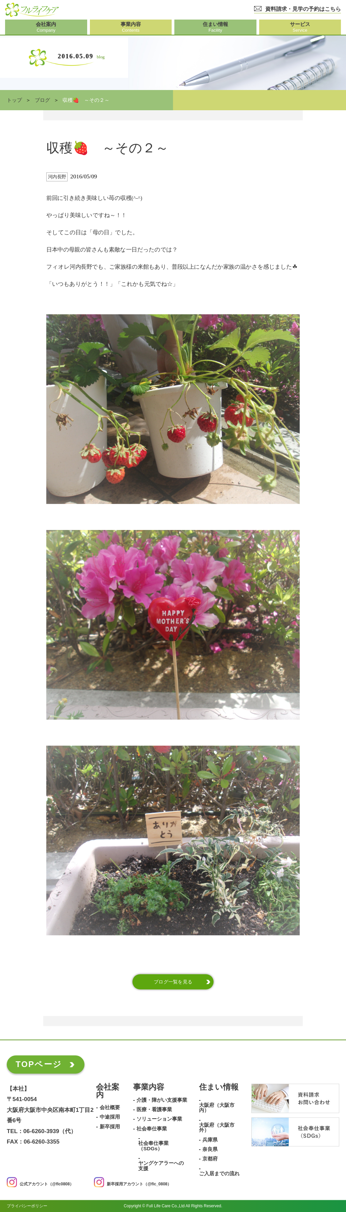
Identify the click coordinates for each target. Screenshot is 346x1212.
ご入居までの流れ (219, 1173)
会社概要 (110, 1107)
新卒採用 (110, 1126)
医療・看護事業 (154, 1109)
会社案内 (107, 1091)
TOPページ (39, 1064)
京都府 (210, 1159)
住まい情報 (219, 1087)
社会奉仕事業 (152, 1128)
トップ (14, 100)
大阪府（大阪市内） (216, 1107)
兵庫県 (210, 1140)
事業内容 (148, 1087)
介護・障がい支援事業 (162, 1100)
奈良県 (210, 1149)
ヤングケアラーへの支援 (161, 1166)
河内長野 (57, 176)
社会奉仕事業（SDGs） (153, 1146)
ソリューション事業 (159, 1119)
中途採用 (110, 1117)
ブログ (42, 100)
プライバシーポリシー (27, 1206)
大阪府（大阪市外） (216, 1127)
